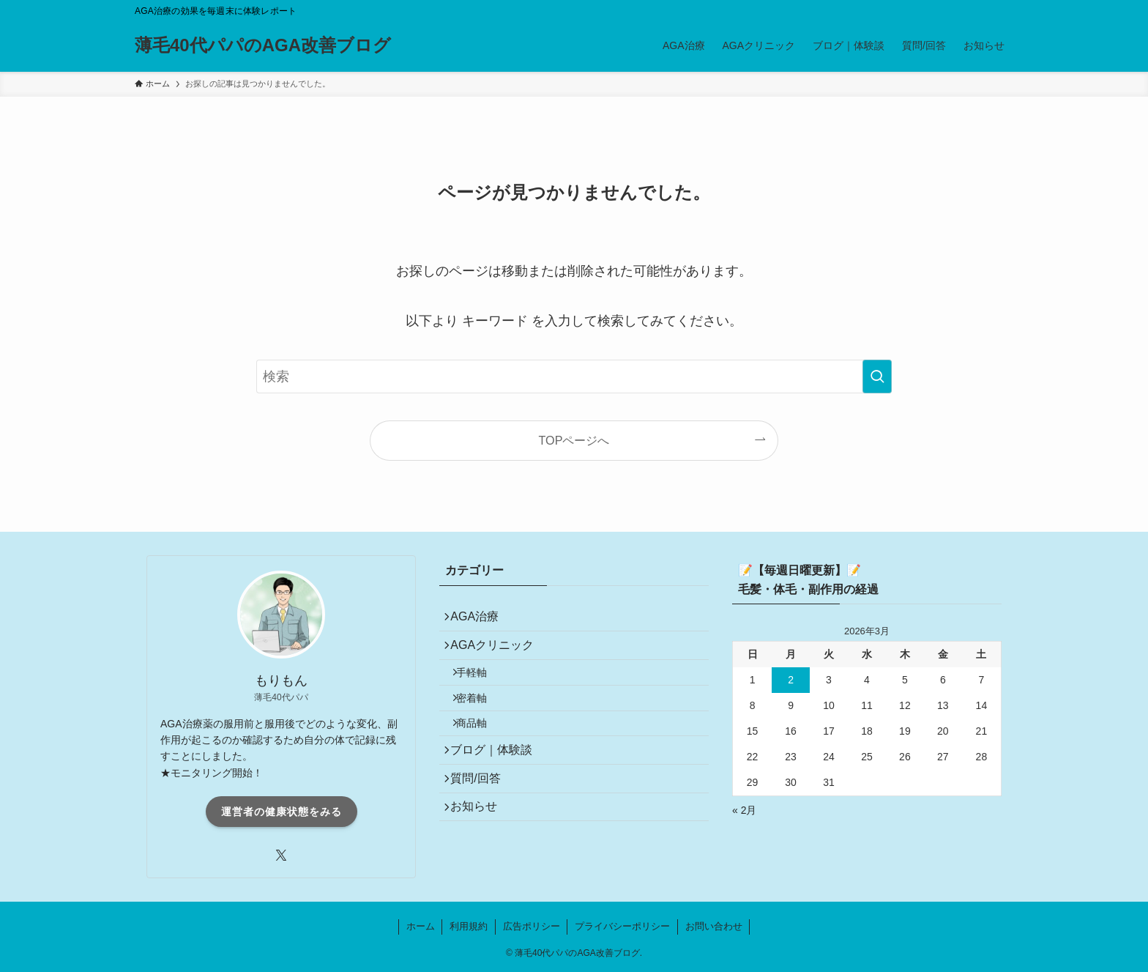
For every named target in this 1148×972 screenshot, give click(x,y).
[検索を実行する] (877, 376)
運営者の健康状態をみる (281, 811)
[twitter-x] (281, 855)
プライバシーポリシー (622, 926)
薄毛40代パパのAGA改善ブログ (263, 45)
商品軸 (481, 751)
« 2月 (744, 810)
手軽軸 (481, 688)
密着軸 (481, 719)
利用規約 (469, 926)
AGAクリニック (498, 654)
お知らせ (480, 852)
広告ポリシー (531, 926)
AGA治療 (481, 620)
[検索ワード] (574, 376)
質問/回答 (482, 818)
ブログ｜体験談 (498, 783)
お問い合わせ (713, 926)
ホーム (420, 926)
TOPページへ (574, 440)
